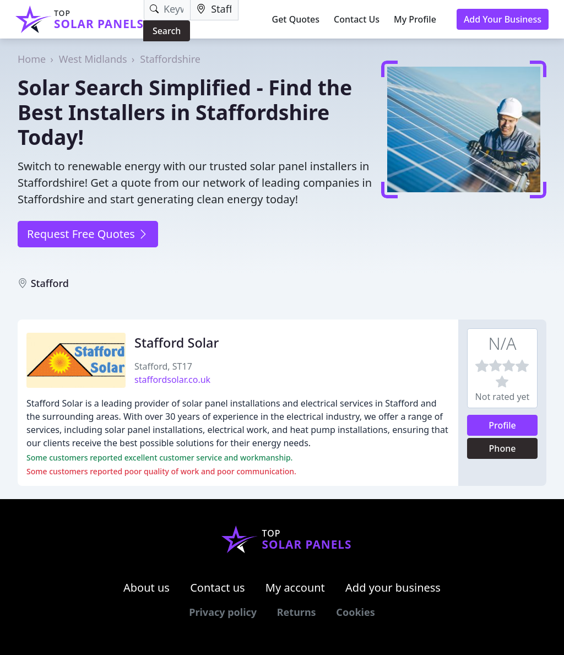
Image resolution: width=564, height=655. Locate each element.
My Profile (415, 19)
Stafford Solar (176, 342)
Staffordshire (170, 59)
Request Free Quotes (88, 233)
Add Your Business (502, 19)
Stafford (50, 283)
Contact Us (356, 19)
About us (146, 587)
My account (295, 587)
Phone (502, 448)
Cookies (355, 612)
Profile (502, 425)
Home (32, 59)
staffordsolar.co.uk (172, 379)
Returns (296, 612)
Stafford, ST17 (163, 366)
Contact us (217, 587)
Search (167, 31)
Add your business (393, 587)
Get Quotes (296, 19)
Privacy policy (223, 612)
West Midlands (93, 59)
